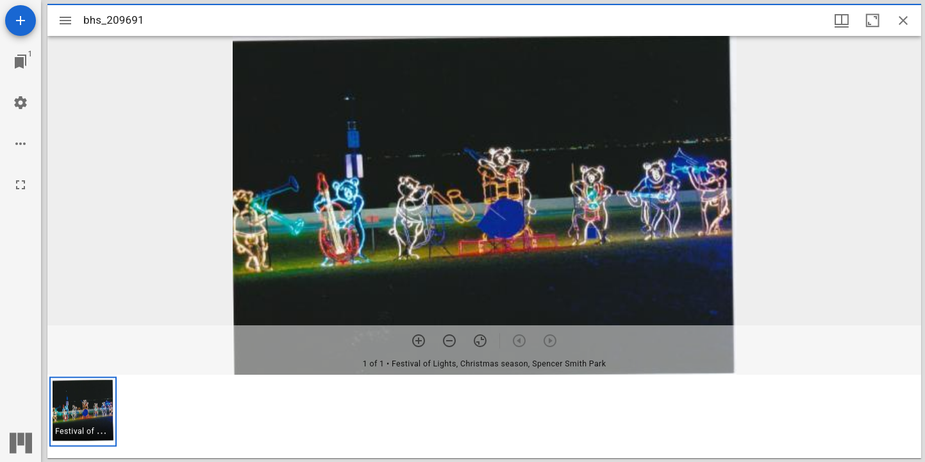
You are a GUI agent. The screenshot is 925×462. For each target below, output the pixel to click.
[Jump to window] (20, 61)
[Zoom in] (418, 340)
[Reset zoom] (480, 340)
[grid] (484, 416)
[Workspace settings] (20, 102)
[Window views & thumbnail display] (841, 20)
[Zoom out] (449, 340)
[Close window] (903, 20)
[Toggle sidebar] (65, 20)
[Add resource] (20, 20)
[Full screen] (20, 184)
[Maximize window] (872, 20)
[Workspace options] (20, 143)
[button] (83, 411)
